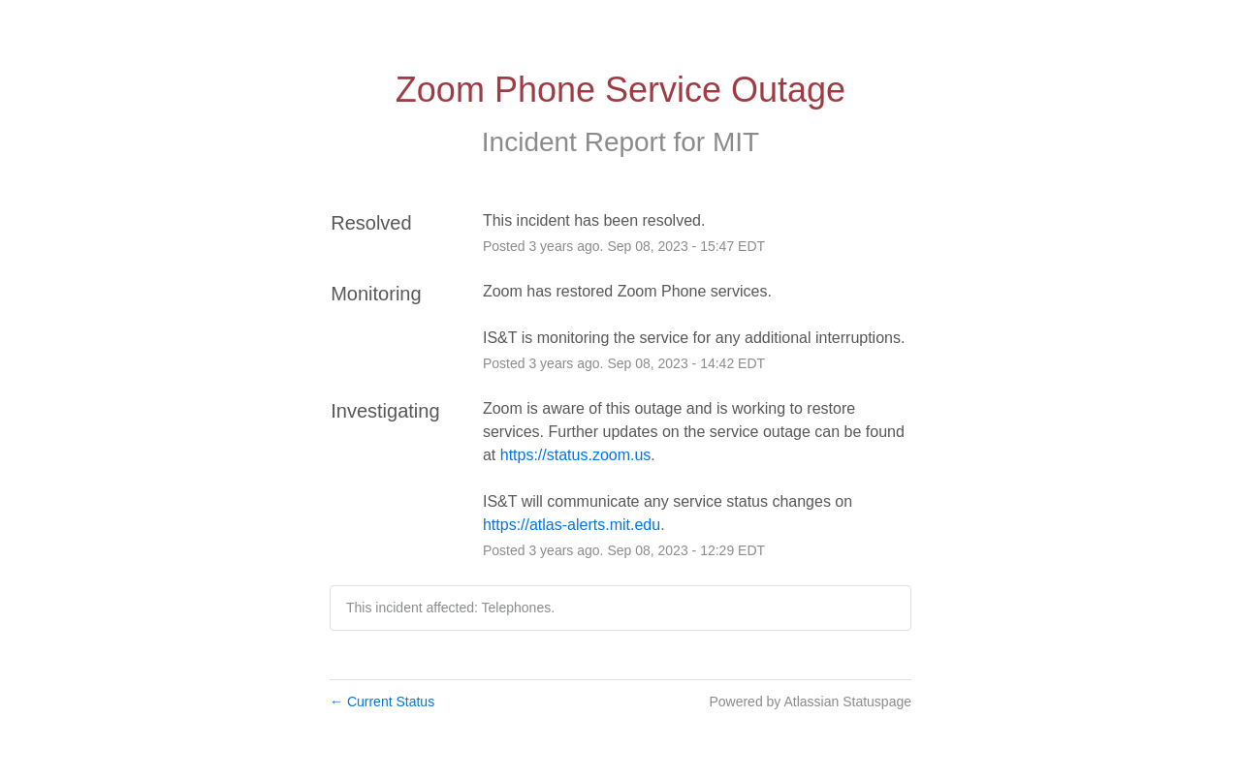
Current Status (382, 701)
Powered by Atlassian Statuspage (810, 701)
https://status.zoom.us (576, 455)
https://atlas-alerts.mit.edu (571, 524)
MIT (736, 142)
